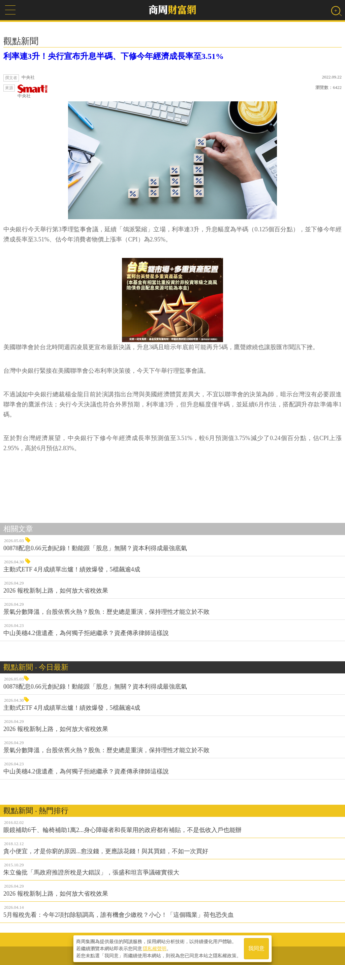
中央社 (33, 91)
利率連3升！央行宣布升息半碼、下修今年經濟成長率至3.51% (113, 56)
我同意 (256, 949)
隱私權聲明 (154, 948)
